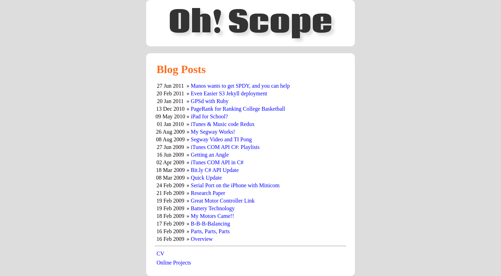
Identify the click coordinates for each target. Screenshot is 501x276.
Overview (202, 239)
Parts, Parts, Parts (210, 231)
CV (160, 254)
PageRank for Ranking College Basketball (238, 109)
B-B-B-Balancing (210, 224)
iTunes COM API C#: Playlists (225, 147)
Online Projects (174, 263)
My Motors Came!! (212, 216)
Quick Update (206, 178)
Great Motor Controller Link (223, 201)
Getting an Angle (210, 155)
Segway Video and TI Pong (221, 139)
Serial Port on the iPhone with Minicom (235, 185)
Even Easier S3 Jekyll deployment (229, 93)
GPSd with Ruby (209, 101)
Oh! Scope (250, 23)
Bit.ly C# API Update (215, 170)
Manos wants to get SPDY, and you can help (240, 86)
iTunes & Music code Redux (222, 124)
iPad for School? (209, 116)
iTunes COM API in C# (217, 162)
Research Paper (208, 193)
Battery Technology (212, 208)
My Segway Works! (213, 132)
